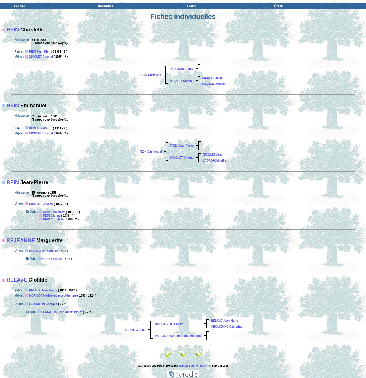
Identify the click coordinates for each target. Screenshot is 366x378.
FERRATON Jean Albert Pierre (61, 312)
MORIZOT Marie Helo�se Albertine (53, 295)
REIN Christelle (150, 75)
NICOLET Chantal (41, 56)
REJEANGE (21, 240)
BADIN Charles (51, 258)
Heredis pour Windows (193, 365)
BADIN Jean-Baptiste (43, 250)
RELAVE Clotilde (135, 329)
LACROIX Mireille (214, 83)
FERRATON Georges (43, 304)
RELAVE (17, 280)
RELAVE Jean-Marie (224, 320)
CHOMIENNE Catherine (226, 326)
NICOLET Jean (212, 77)
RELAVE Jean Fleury (43, 290)
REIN (13, 30)
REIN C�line (52, 215)
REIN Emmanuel (151, 151)
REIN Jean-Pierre (40, 51)
